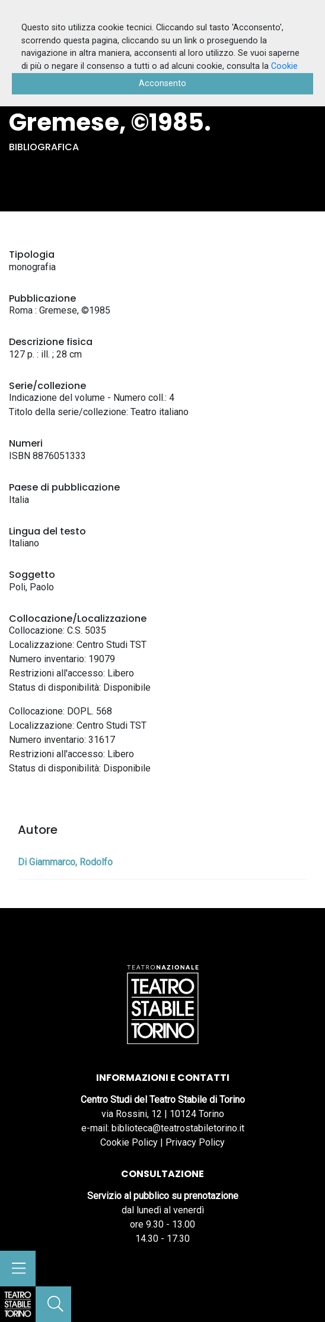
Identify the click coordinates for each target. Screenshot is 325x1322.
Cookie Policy (129, 1142)
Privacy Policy (195, 1142)
